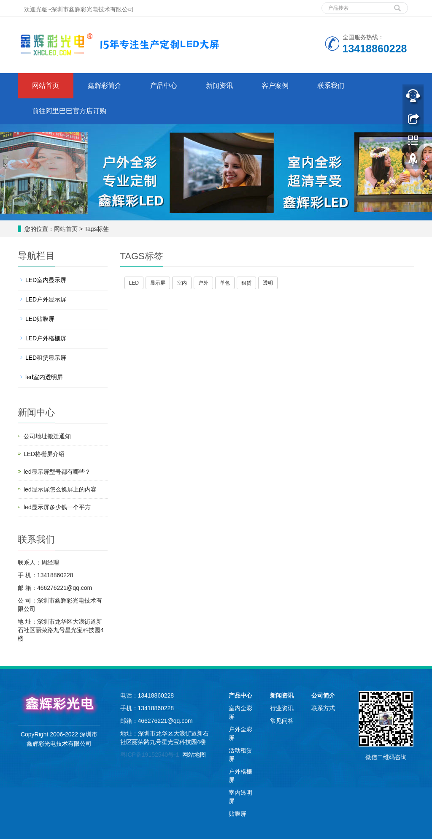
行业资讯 (282, 708)
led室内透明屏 (44, 377)
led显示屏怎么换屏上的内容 (60, 489)
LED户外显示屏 (45, 299)
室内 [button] (182, 283)
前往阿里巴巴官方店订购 (69, 110)
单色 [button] (225, 283)
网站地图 (194, 754)
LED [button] (134, 283)
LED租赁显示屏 (45, 357)
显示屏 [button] (157, 283)
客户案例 (275, 85)
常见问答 (282, 720)
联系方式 (323, 708)
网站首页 (45, 85)
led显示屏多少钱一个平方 (57, 507)
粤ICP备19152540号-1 (149, 754)
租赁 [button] (246, 283)
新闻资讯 (219, 85)
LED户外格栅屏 (45, 338)
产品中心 (163, 85)
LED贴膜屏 (39, 318)
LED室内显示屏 (45, 280)
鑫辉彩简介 (105, 85)
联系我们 (330, 85)
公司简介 (323, 695)
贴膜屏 (237, 813)
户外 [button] (203, 283)
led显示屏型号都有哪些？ (57, 471)
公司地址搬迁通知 (47, 436)
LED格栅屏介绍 (44, 454)
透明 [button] (268, 283)
